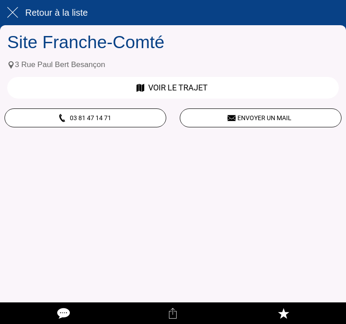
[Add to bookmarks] (283, 313)
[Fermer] (12, 12)
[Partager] (173, 313)
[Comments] (62, 313)
